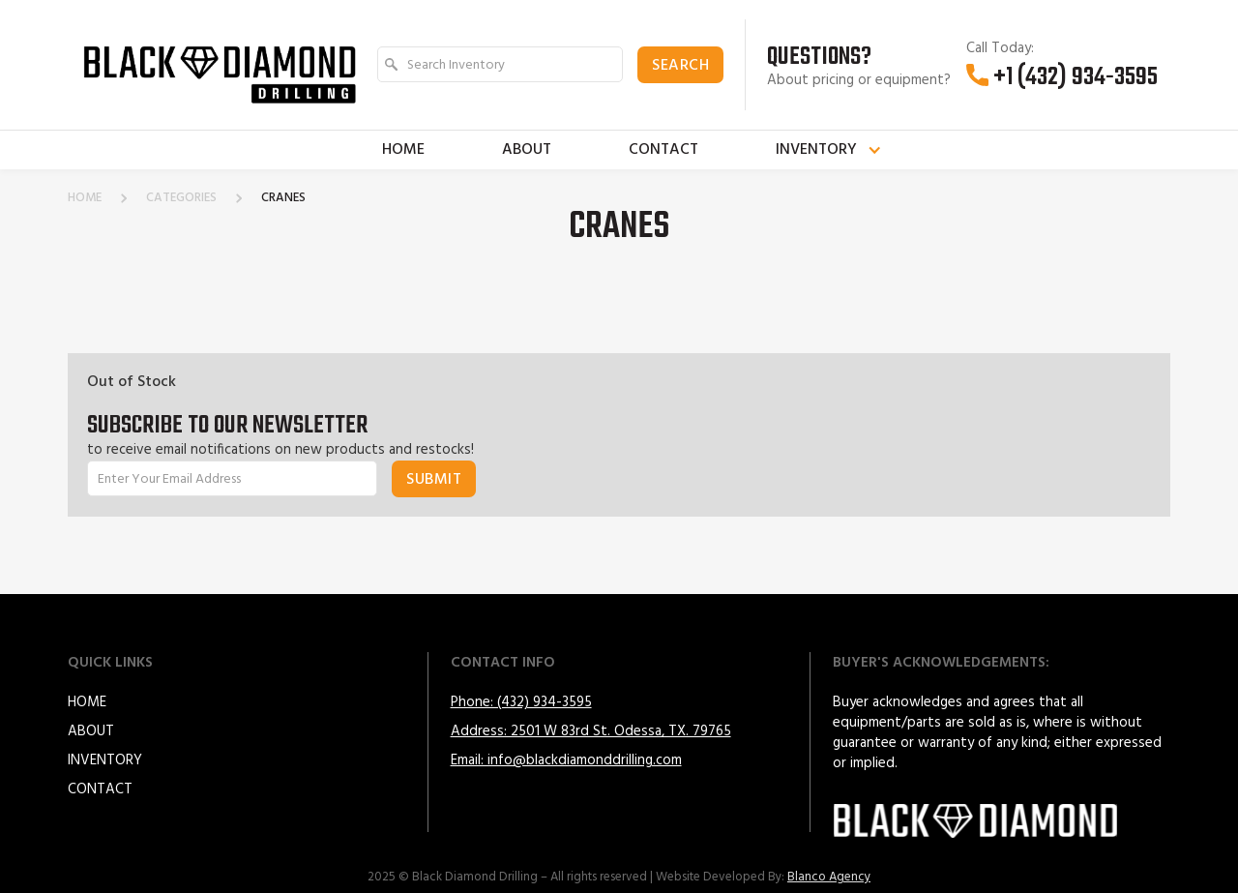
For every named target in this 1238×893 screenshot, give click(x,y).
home (85, 198)
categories (181, 198)
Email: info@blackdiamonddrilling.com (566, 760)
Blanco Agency (828, 877)
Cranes (283, 198)
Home (403, 150)
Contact (663, 150)
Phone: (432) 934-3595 (521, 702)
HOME (87, 702)
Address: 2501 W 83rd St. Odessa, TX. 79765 (591, 731)
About (526, 150)
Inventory (105, 760)
